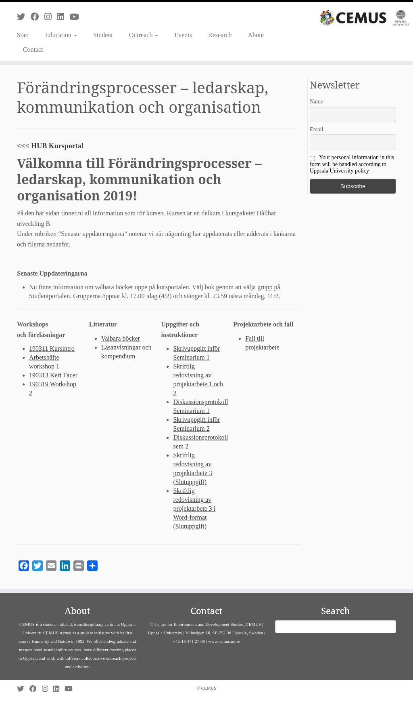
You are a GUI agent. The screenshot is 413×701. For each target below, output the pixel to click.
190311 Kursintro (52, 348)
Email (316, 129)
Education (61, 35)
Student (103, 35)
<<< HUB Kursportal (51, 146)
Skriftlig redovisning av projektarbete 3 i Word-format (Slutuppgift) (194, 508)
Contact (33, 49)
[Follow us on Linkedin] (63, 16)
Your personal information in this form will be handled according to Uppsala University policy (352, 164)
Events (183, 35)
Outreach (144, 35)
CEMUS (209, 688)
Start (23, 35)
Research (220, 35)
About (256, 35)
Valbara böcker (120, 338)
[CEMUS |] (364, 17)
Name (316, 102)
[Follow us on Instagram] (50, 16)
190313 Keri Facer (53, 375)
